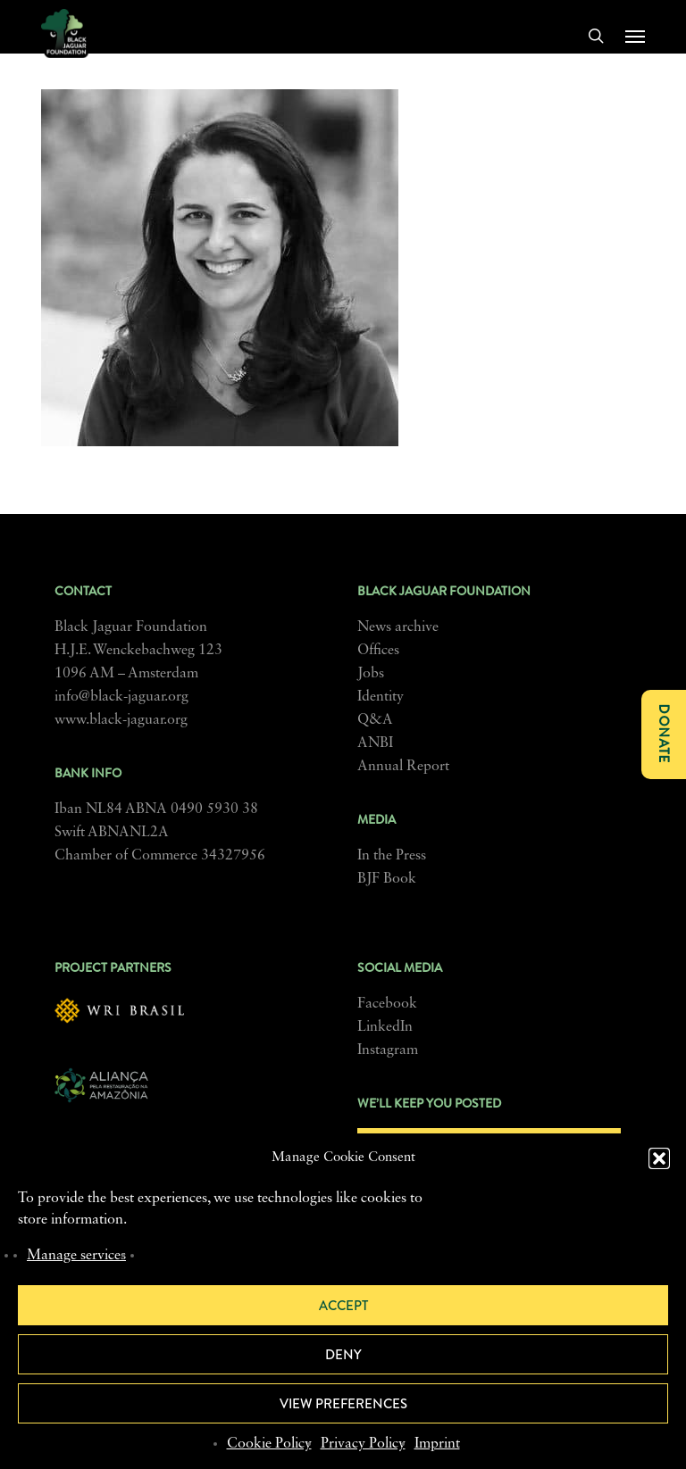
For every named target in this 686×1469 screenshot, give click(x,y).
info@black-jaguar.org (121, 697)
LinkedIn (385, 1027)
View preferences (343, 1404)
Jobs (370, 674)
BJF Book (386, 879)
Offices (378, 650)
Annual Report (403, 766)
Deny (343, 1355)
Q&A (375, 720)
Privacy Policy (363, 1444)
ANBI (375, 743)
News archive (398, 627)
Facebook (387, 1004)
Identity (380, 697)
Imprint (437, 1444)
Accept (343, 1305)
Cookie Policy (269, 1444)
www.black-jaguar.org (121, 720)
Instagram (387, 1050)
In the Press (391, 856)
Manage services (76, 1256)
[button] (659, 1158)
